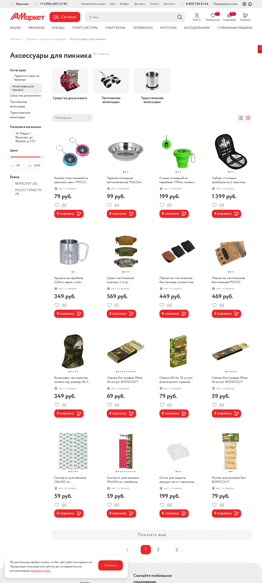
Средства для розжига (25, 95)
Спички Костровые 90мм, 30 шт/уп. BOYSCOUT (125, 380)
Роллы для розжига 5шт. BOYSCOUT (229, 480)
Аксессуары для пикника (23, 88)
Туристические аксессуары (20, 115)
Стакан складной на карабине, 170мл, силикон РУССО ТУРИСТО (177, 180)
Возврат (124, 4)
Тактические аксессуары (18, 104)
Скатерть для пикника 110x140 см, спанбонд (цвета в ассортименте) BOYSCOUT (124, 480)
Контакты (169, 4)
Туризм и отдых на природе (46, 39)
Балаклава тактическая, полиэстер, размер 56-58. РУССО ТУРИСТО (72, 380)
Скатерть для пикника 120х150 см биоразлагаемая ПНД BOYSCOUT (70, 480)
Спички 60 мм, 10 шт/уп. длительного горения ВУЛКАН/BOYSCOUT (176, 380)
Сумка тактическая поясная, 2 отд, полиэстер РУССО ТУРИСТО (120, 280)
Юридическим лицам (93, 4)
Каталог (15, 39)
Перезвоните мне (225, 4)
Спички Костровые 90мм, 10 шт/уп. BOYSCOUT (230, 380)
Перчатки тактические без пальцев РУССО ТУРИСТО (228, 280)
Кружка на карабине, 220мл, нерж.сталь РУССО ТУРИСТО (69, 280)
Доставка (139, 4)
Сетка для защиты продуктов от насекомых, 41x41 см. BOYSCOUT (177, 480)
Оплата (154, 4)
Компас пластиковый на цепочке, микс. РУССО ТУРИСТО (71, 180)
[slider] (9, 157)
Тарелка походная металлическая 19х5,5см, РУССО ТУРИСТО (124, 180)
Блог (112, 4)
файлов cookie (40, 571)
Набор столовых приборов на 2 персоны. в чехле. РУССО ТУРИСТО (230, 180)
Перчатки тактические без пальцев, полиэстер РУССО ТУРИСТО (176, 280)
